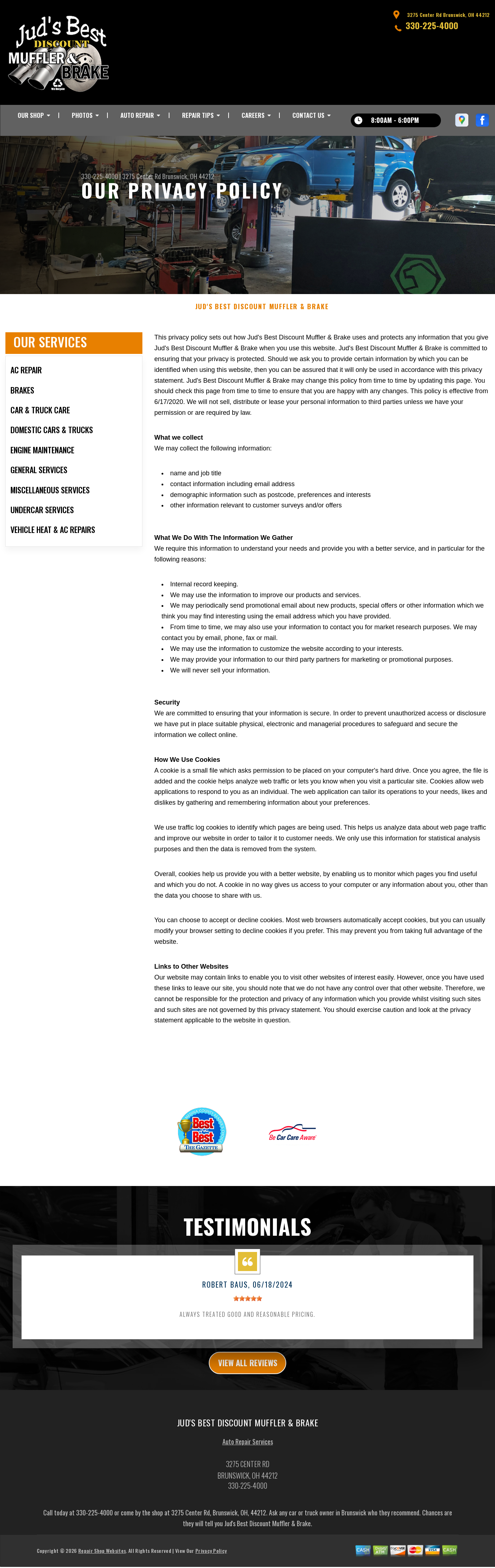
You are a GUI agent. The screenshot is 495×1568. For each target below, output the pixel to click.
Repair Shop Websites (102, 1559)
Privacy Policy (211, 1559)
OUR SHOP (31, 115)
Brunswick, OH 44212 (188, 176)
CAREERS (253, 115)
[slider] (247, 1306)
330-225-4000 (432, 25)
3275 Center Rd (141, 176)
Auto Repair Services (247, 1450)
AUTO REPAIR (137, 115)
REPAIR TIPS (198, 115)
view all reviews (247, 1370)
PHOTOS (82, 115)
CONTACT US (308, 115)
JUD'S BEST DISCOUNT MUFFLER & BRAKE (262, 314)
